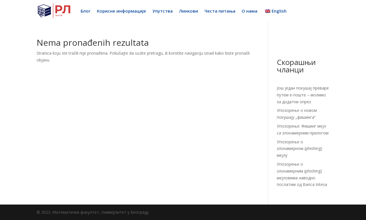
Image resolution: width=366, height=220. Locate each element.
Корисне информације (121, 11)
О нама (249, 11)
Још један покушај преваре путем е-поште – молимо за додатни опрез (303, 94)
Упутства (162, 11)
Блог (86, 11)
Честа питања (219, 11)
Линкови (188, 11)
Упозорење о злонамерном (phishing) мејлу (299, 148)
